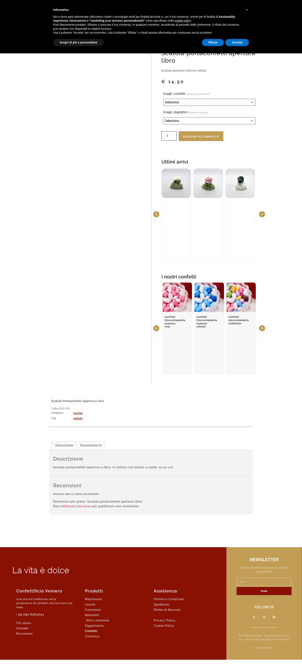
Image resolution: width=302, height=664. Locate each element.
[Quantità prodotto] (169, 135)
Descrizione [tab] (64, 445)
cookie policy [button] (183, 20)
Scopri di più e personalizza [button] (78, 42)
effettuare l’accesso (76, 506)
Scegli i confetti (186, 94)
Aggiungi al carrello (201, 136)
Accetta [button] (237, 42)
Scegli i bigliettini (185, 112)
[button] (247, 10)
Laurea (78, 413)
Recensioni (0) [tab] (91, 445)
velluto (78, 418)
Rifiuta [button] (212, 42)
